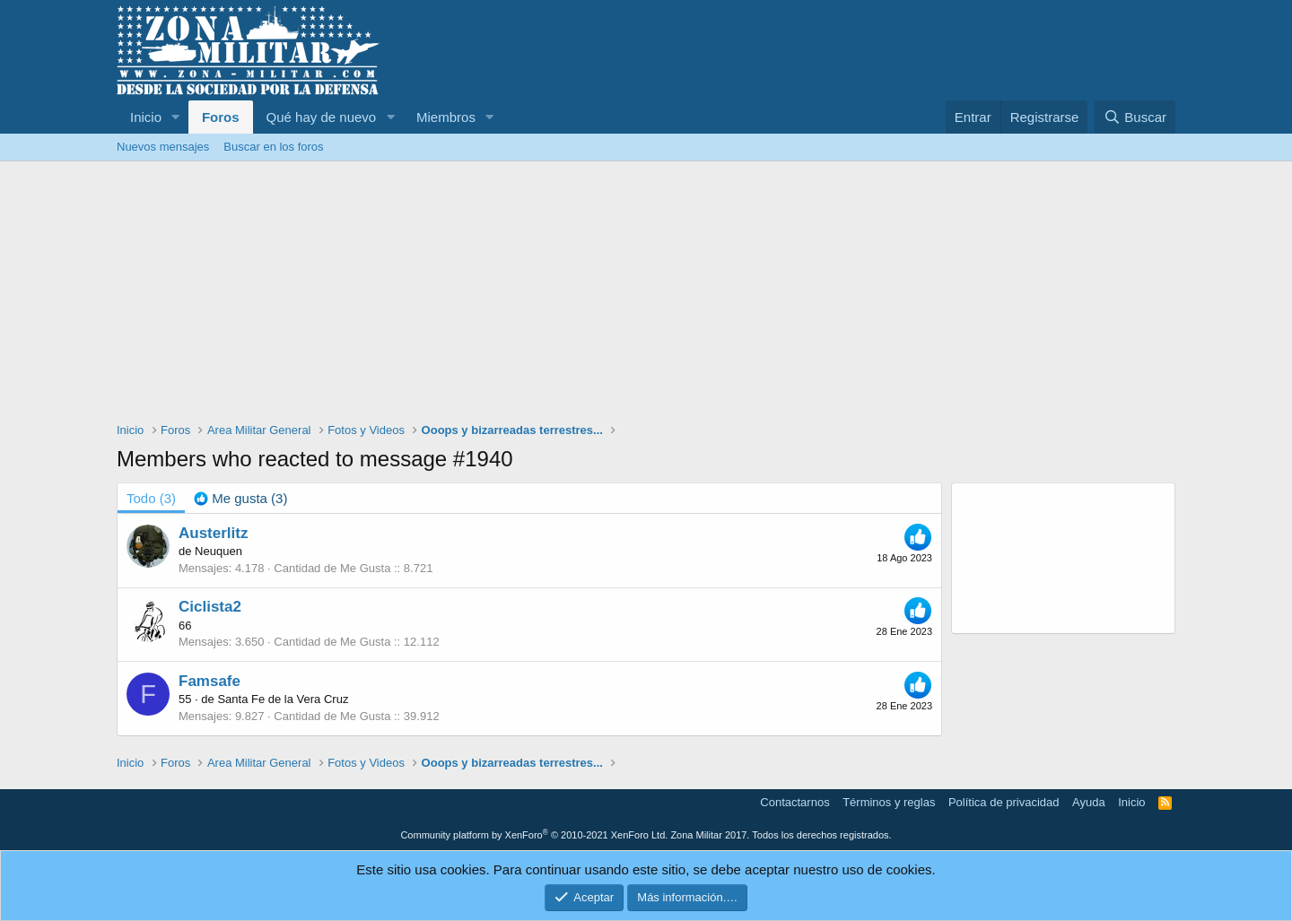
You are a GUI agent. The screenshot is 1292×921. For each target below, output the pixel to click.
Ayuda (1088, 802)
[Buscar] (1135, 117)
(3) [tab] (151, 498)
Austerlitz (213, 533)
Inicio (146, 117)
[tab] (240, 498)
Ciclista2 (210, 606)
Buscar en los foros (273, 146)
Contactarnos (794, 802)
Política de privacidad (1004, 802)
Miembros (446, 117)
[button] (175, 117)
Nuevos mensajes (163, 146)
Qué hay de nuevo (321, 117)
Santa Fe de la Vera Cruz (282, 699)
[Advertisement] (646, 295)
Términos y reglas (888, 802)
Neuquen (218, 551)
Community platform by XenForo (534, 835)
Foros (221, 117)
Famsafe (209, 681)
